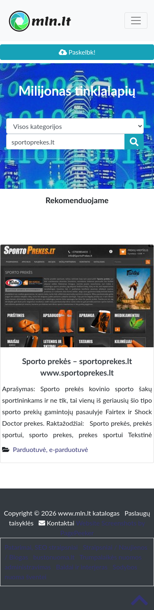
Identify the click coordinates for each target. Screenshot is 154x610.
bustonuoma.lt (54, 557)
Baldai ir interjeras (82, 567)
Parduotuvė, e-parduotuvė (50, 449)
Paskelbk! (77, 52)
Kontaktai (57, 523)
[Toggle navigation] (135, 20)
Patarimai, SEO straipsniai (41, 547)
